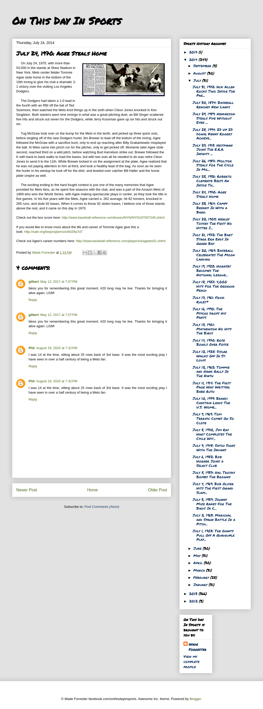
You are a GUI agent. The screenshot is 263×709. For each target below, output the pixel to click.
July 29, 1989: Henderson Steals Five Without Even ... (213, 118)
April (198, 562)
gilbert (34, 281)
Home (92, 490)
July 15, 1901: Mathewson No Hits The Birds (212, 329)
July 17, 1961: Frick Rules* (208, 299)
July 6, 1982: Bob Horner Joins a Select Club (207, 461)
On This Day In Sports (66, 20)
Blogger (195, 699)
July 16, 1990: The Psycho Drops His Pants (209, 313)
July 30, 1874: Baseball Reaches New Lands (213, 104)
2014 (194, 59)
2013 (194, 593)
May (197, 555)
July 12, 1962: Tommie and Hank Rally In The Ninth (211, 371)
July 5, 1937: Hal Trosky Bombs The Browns (213, 474)
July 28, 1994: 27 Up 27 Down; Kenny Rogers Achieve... (212, 134)
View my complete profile (191, 661)
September (203, 65)
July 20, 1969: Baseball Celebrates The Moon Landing (213, 255)
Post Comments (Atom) (101, 507)
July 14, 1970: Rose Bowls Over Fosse (210, 342)
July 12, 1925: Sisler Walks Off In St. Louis (209, 356)
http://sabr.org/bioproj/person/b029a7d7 (53, 232)
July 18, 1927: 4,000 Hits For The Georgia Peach (213, 286)
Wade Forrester (197, 647)
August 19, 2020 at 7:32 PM (56, 348)
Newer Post (26, 490)
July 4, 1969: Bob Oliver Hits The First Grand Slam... (213, 488)
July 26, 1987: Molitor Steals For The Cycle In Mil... (212, 165)
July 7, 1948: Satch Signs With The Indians (213, 447)
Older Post (157, 490)
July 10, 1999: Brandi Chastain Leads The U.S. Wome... (211, 403)
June (198, 548)
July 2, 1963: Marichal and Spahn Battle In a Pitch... (213, 519)
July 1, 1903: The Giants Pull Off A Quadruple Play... (213, 535)
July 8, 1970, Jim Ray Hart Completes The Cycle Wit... (212, 434)
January (201, 584)
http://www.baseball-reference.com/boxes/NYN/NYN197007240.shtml (113, 217)
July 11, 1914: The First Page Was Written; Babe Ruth (211, 387)
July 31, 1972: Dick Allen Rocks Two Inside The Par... (213, 91)
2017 (194, 52)
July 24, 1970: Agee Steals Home (209, 194)
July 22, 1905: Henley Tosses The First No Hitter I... (212, 223)
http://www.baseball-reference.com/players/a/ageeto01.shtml (120, 241)
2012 (194, 601)
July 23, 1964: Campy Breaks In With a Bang (209, 208)
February (201, 577)
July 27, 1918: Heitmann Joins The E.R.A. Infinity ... (212, 149)
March (199, 570)
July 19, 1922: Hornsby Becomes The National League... (211, 270)
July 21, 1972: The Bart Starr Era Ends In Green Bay (212, 239)
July (197, 80)
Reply (33, 300)
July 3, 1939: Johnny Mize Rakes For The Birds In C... (212, 504)
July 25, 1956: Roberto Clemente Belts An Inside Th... (212, 181)
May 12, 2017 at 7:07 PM (58, 281)
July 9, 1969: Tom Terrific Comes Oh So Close (213, 418)
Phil (32, 348)
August (200, 73)
